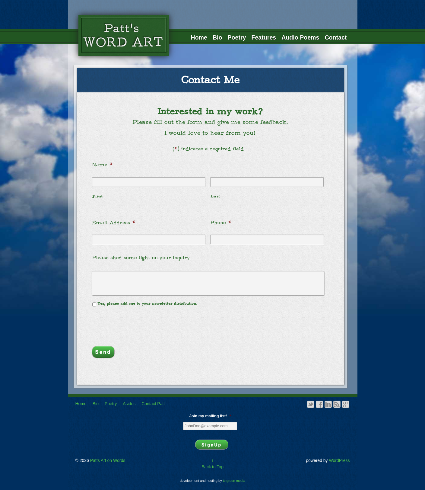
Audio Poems (300, 37)
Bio (217, 37)
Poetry (237, 37)
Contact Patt (153, 403)
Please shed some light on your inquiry (141, 258)
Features (264, 37)
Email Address (113, 223)
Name (102, 165)
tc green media (234, 480)
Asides (129, 403)
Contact (336, 37)
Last (215, 196)
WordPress (339, 460)
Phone (220, 223)
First (97, 196)
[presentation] (138, 323)
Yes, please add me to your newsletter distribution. (147, 303)
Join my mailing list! (210, 416)
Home (199, 37)
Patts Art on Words (107, 460)
